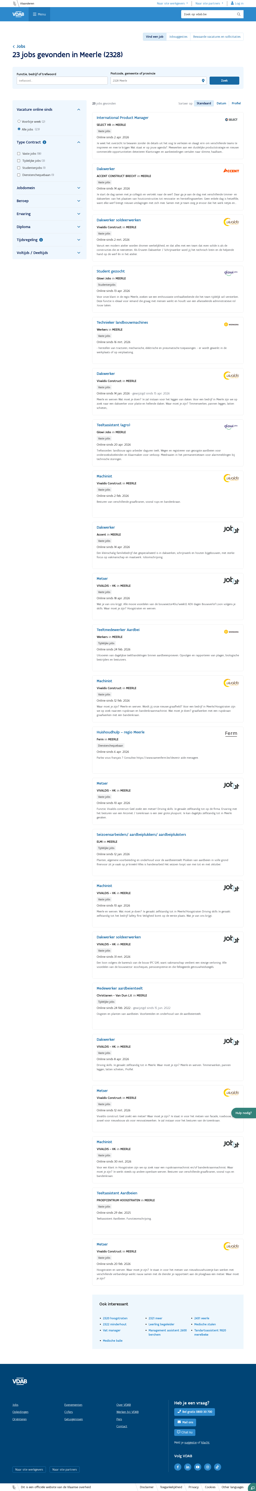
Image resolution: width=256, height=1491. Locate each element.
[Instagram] (207, 1467)
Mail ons (187, 1422)
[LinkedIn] (187, 1467)
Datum (221, 103)
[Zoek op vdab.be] (212, 14)
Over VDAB (123, 1405)
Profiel (236, 103)
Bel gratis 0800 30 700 (197, 1412)
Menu (42, 14)
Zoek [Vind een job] (224, 80)
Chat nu (187, 1432)
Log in (239, 3)
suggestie (190, 1442)
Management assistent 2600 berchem (168, 1332)
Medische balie (112, 1340)
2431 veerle (201, 1318)
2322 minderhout (115, 1324)
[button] (243, 1113)
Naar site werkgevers (171, 3)
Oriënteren (19, 1419)
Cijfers (68, 1412)
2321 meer (155, 1318)
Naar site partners (208, 3)
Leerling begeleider (161, 1324)
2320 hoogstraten (115, 1318)
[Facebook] (177, 1467)
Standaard (204, 103)
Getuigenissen (73, 1419)
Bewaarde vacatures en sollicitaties (217, 37)
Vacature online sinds (49, 109)
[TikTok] (217, 1467)
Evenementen (73, 1405)
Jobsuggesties (178, 37)
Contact (121, 1426)
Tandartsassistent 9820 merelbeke (210, 1332)
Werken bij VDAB (127, 1412)
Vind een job (154, 37)
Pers (119, 1419)
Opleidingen (20, 1412)
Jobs (18, 46)
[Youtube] (197, 1467)
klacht (205, 1442)
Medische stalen (205, 1324)
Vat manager (112, 1330)
